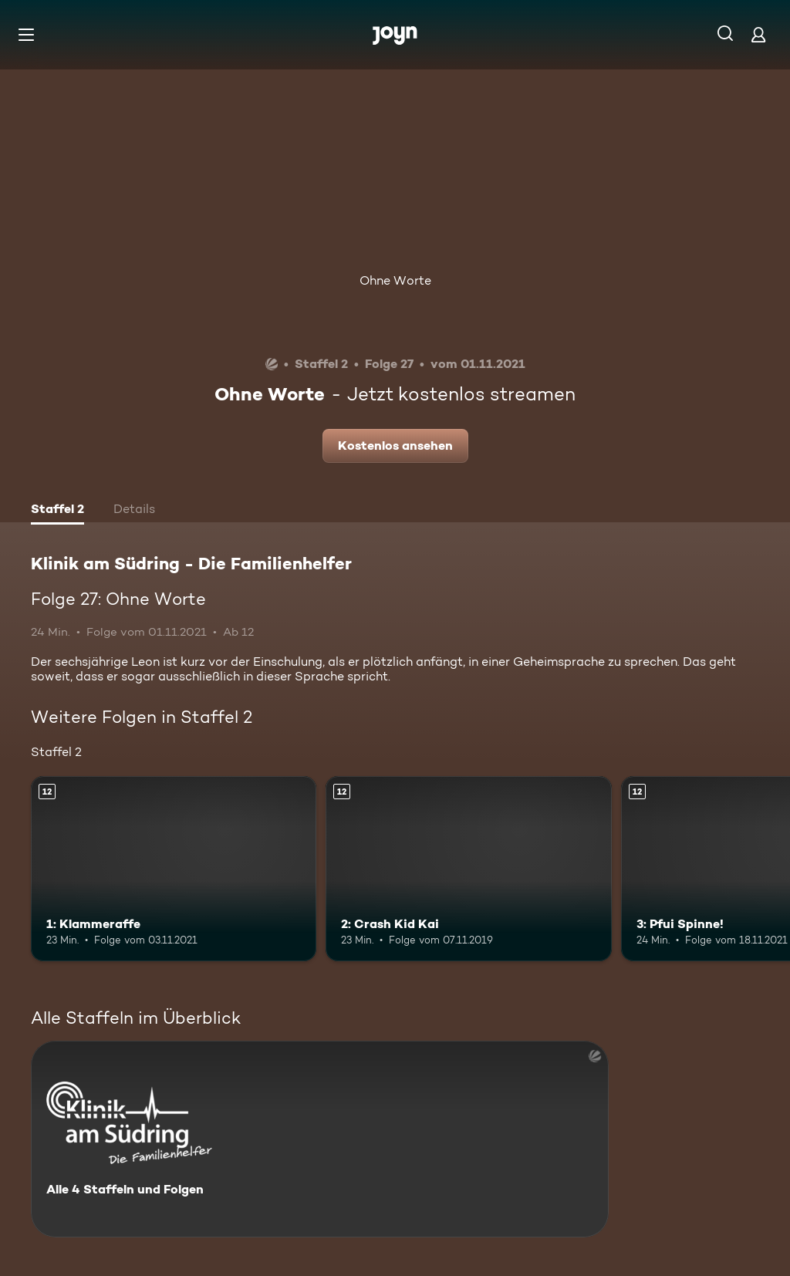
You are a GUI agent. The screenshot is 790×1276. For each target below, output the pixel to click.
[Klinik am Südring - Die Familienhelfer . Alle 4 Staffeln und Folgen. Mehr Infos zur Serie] (320, 1139)
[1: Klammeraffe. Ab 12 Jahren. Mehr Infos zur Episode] (173, 869)
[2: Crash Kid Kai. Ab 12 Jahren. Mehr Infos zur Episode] (468, 869)
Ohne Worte (395, 280)
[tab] (57, 511)
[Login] (758, 34)
